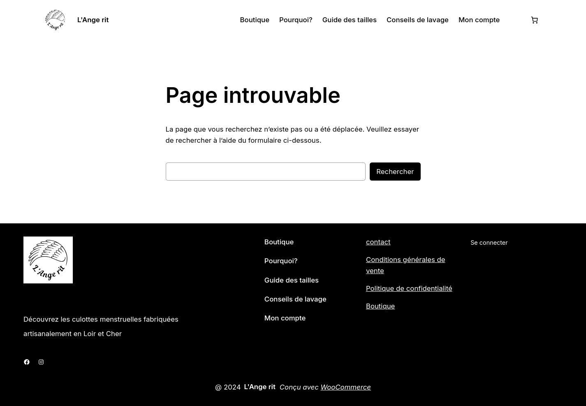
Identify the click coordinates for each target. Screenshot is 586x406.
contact (378, 242)
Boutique (380, 306)
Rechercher (395, 171)
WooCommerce (345, 387)
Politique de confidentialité (409, 288)
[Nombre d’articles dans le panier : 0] (534, 19)
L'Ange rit (93, 20)
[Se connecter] (514, 19)
